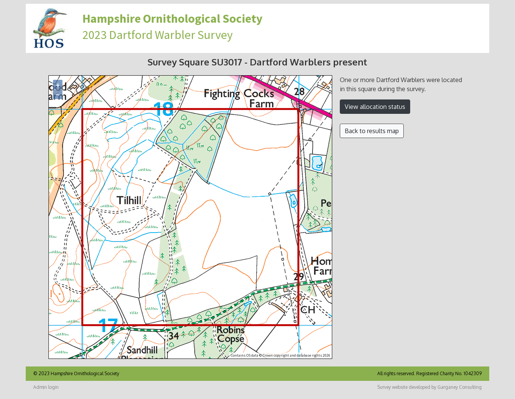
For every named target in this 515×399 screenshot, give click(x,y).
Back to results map (372, 131)
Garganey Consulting (459, 387)
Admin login (46, 387)
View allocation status (375, 106)
